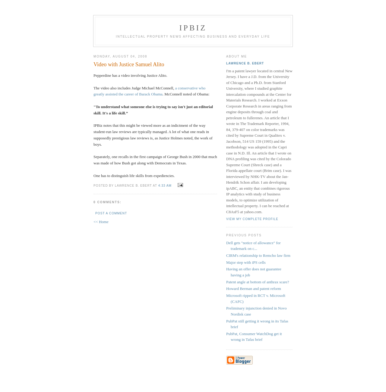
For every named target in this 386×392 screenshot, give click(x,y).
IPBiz (193, 27)
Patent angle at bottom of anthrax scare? (257, 282)
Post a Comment (111, 213)
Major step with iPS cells (246, 262)
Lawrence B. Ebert (245, 63)
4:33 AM (165, 185)
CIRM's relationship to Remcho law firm (258, 255)
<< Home (101, 221)
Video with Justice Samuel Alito (128, 64)
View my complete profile (252, 219)
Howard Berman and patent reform (253, 288)
